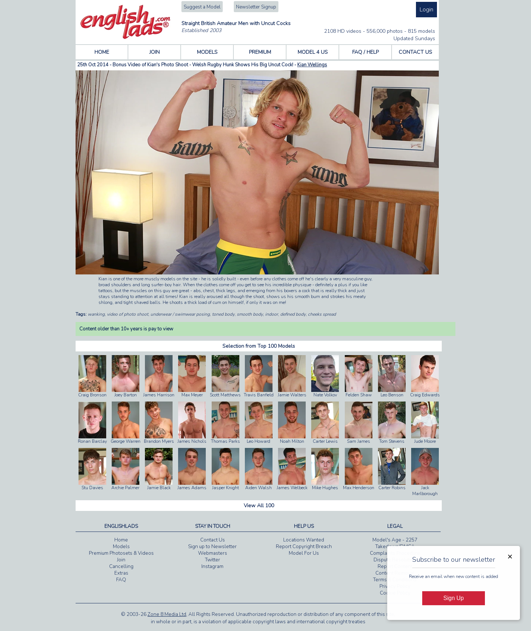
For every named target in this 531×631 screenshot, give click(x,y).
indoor (271, 314)
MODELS (207, 52)
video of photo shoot (127, 314)
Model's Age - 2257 (394, 540)
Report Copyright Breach (304, 546)
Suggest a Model (202, 7)
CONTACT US (415, 52)
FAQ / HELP (365, 52)
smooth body (250, 314)
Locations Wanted (303, 540)
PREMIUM (260, 52)
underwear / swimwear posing (180, 314)
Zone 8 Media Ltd (167, 614)
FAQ (121, 579)
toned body (223, 314)
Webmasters (212, 553)
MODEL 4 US (313, 52)
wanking (96, 314)
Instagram (212, 566)
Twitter (212, 560)
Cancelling (121, 566)
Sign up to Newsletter (212, 546)
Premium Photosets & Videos (121, 553)
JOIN (154, 52)
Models (121, 546)
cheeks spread (322, 314)
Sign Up (453, 598)
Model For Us (304, 553)
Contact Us (212, 540)
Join (121, 560)
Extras (121, 573)
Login (426, 10)
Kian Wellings (312, 65)
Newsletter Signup (256, 7)
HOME (101, 52)
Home (121, 540)
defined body (293, 314)
